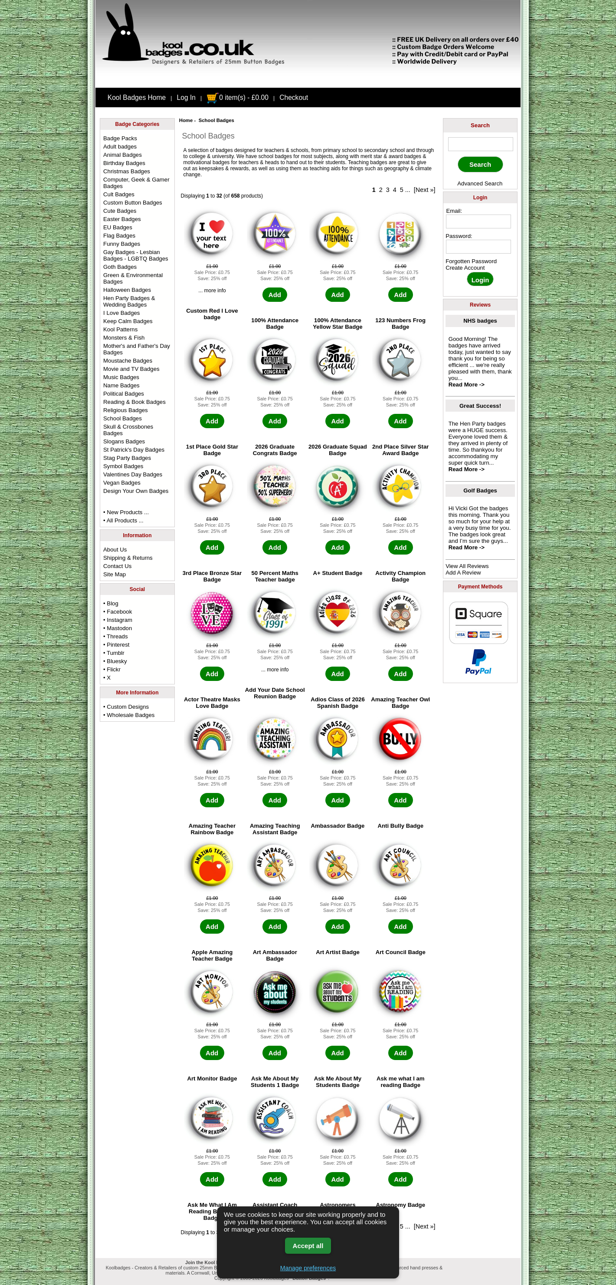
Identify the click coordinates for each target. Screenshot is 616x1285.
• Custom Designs (126, 707)
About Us (115, 549)
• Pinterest (116, 644)
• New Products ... (126, 512)
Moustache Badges (127, 360)
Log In (186, 97)
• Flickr (112, 669)
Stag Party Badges (127, 458)
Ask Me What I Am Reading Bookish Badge (212, 1211)
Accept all (308, 1245)
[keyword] (480, 144)
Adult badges (120, 146)
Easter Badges (122, 219)
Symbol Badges (123, 466)
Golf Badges (480, 490)
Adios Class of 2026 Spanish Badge (338, 702)
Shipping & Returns (128, 558)
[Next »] (425, 189)
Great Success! (480, 406)
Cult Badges (118, 194)
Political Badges (123, 393)
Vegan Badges (122, 482)
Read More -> (467, 384)
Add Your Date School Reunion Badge (275, 693)
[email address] (478, 221)
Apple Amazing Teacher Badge (212, 955)
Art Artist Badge (338, 952)
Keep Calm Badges (128, 321)
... (407, 189)
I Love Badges (121, 313)
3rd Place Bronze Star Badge (212, 576)
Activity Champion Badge (400, 576)
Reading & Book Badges (134, 402)
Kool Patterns (120, 329)
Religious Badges (125, 410)
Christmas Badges (126, 171)
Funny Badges (121, 244)
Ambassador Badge (338, 826)
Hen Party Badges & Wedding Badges (129, 301)
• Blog (110, 603)
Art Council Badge (401, 952)
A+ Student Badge (338, 573)
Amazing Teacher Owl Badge (400, 702)
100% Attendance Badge (274, 323)
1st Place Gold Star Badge (212, 449)
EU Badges (117, 227)
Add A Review (463, 572)
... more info (212, 290)
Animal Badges (122, 155)
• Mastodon (117, 628)
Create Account (465, 267)
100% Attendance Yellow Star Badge (337, 323)
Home (186, 120)
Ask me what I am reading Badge (401, 1081)
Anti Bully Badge (400, 826)
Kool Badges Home (137, 97)
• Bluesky (115, 661)
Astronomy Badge (400, 1205)
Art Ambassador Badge (275, 955)
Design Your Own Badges (135, 491)
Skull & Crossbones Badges (128, 429)
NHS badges (480, 320)
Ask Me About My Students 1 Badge (275, 1081)
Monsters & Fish (123, 337)
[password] (478, 247)
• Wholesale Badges (128, 715)
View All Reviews (467, 566)
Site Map (114, 574)
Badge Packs (120, 138)
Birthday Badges (124, 163)
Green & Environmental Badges (133, 278)
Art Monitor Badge (212, 1078)
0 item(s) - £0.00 (237, 97)
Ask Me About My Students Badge (337, 1081)
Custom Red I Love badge (212, 313)
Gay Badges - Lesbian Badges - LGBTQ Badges (135, 255)
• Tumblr (114, 653)
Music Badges (121, 377)
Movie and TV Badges (131, 369)
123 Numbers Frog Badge (400, 323)
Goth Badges (120, 267)
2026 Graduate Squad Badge (337, 449)
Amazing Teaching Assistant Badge (275, 829)
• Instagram (117, 620)
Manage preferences (308, 1268)
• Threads (115, 636)
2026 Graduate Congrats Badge (275, 449)
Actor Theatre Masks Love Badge (212, 702)
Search (480, 125)
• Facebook (117, 611)
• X (107, 677)
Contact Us (117, 566)
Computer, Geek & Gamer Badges (136, 182)
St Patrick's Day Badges (133, 449)
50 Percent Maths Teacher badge (274, 576)
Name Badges (121, 385)
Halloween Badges (127, 290)
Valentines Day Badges (132, 474)
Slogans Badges (124, 441)
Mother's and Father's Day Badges (136, 349)
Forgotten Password (471, 261)
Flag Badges (119, 235)
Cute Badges (119, 211)
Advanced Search (479, 183)
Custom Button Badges (132, 202)
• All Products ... (123, 520)
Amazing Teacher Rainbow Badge (212, 829)
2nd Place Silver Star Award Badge (400, 449)
